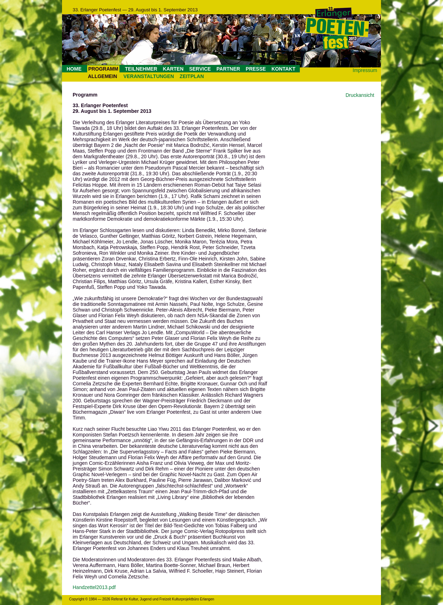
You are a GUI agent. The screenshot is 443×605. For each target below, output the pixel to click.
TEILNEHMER (141, 69)
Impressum (365, 70)
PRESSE (256, 69)
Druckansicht (360, 95)
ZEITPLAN (192, 76)
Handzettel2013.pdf (94, 587)
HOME (74, 69)
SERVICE (200, 69)
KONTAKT (283, 69)
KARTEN (173, 69)
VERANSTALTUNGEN (148, 76)
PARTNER (228, 69)
